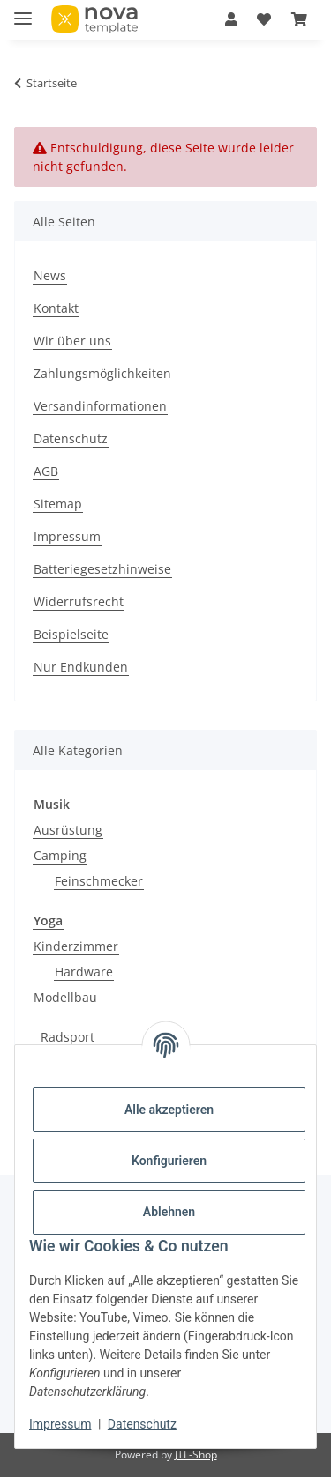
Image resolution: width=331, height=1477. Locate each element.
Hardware (84, 971)
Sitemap (58, 503)
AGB (46, 471)
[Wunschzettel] (264, 19)
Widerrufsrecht (79, 601)
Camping (60, 855)
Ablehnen (169, 1212)
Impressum (60, 1424)
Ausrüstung (68, 829)
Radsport (67, 1036)
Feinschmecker (99, 880)
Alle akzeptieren (169, 1109)
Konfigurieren (169, 1161)
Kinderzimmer (76, 946)
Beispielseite (71, 634)
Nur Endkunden (81, 666)
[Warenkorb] (299, 19)
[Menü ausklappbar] (23, 11)
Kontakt (56, 308)
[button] (231, 19)
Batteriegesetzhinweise (102, 568)
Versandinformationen (100, 405)
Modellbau (65, 997)
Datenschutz (142, 1424)
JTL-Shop (196, 1454)
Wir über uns (72, 340)
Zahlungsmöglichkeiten (102, 373)
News (50, 275)
